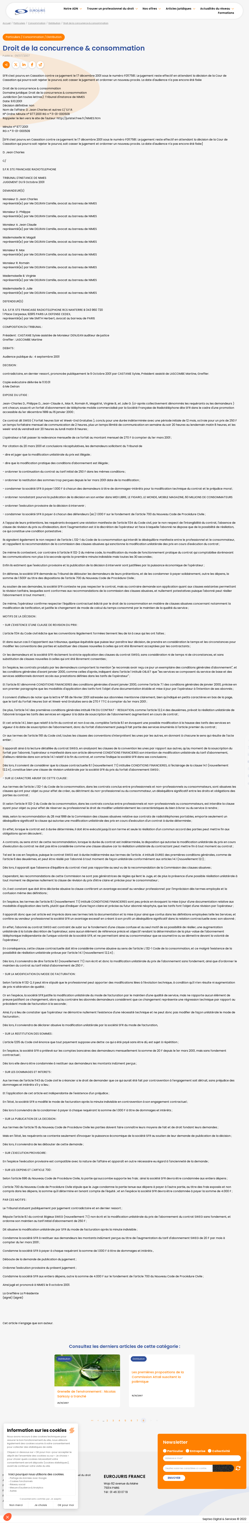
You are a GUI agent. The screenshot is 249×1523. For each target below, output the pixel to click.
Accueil (7, 23)
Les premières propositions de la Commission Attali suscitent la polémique (158, 1377)
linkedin (242, 754)
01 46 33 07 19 (119, 1492)
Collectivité (221, 1450)
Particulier (175, 1450)
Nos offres (150, 8)
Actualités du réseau (215, 8)
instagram (242, 769)
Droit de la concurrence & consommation (85, 23)
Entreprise (197, 1450)
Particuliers (19, 23)
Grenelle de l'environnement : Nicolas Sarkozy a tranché (86, 1394)
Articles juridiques (178, 8)
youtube (242, 761)
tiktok (242, 783)
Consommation (37, 23)
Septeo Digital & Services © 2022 (223, 1519)
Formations (226, 13)
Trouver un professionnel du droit (110, 8)
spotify (242, 776)
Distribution (54, 23)
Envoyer (174, 1478)
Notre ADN (71, 8)
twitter (242, 747)
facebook (242, 740)
